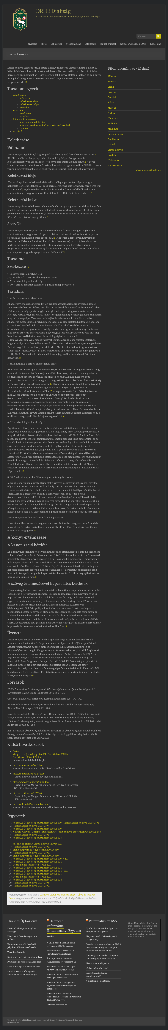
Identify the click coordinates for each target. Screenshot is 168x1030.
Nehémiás (113, 160)
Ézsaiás (112, 92)
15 (23, 471)
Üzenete (23, 128)
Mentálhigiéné (73, 43)
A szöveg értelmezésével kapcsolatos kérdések (45, 125)
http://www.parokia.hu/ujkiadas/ (31, 781)
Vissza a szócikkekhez (148, 170)
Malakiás (113, 128)
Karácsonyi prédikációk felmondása (24, 957)
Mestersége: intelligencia (97, 963)
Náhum (112, 113)
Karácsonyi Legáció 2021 (133, 43)
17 (35, 530)
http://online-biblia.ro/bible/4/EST (31, 804)
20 (33, 675)
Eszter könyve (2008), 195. (31, 882)
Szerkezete (25, 113)
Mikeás (112, 107)
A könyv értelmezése (24, 119)
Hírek (44, 43)
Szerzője (24, 107)
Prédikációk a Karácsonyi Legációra (24, 962)
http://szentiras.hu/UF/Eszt (27, 793)
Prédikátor (114, 139)
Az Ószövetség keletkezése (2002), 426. (37, 879)
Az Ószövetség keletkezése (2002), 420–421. (40, 870)
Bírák (111, 86)
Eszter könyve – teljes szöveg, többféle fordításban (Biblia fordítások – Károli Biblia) (40, 754)
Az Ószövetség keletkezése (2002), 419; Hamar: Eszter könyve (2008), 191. (56, 822)
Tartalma (18, 110)
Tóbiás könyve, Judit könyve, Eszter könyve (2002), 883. (57, 831)
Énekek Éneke (115, 134)
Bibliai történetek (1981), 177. (32, 864)
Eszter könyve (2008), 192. (31, 846)
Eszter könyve (115, 149)
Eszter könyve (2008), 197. (31, 825)
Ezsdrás (112, 155)
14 (63, 416)
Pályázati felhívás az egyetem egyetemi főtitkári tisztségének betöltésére (61, 985)
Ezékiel (112, 97)
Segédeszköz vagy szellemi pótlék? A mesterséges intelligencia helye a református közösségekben (103, 947)
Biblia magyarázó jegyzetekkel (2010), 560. (36, 849)
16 (98, 511)
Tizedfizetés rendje (16, 952)
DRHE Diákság (53, 11)
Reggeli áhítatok (107, 43)
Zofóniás (112, 123)
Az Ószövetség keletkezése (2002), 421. (37, 873)
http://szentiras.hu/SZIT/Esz (28, 765)
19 (65, 626)
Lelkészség (56, 43)
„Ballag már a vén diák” (97, 968)
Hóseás (112, 102)
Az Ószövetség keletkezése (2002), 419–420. (40, 858)
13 (51, 391)
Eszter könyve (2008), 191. (31, 834)
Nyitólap (32, 43)
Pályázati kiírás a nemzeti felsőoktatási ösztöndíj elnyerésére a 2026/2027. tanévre (64, 996)
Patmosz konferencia (57, 1004)
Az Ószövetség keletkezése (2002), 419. (37, 828)
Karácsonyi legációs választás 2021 (23, 966)
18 (36, 577)
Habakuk (113, 118)
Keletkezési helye (29, 104)
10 (28, 267)
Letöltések (90, 43)
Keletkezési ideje (28, 101)
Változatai (25, 98)
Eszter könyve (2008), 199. (31, 885)
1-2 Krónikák (115, 165)
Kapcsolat (155, 43)
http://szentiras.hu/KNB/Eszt (28, 773)
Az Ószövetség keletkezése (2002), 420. (37, 861)
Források (18, 131)
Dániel (111, 144)
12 (51, 384)
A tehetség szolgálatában (98, 981)
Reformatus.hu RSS (103, 921)
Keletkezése (19, 95)
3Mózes (112, 76)
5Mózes (112, 81)
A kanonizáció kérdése (32, 122)
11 (20, 357)
